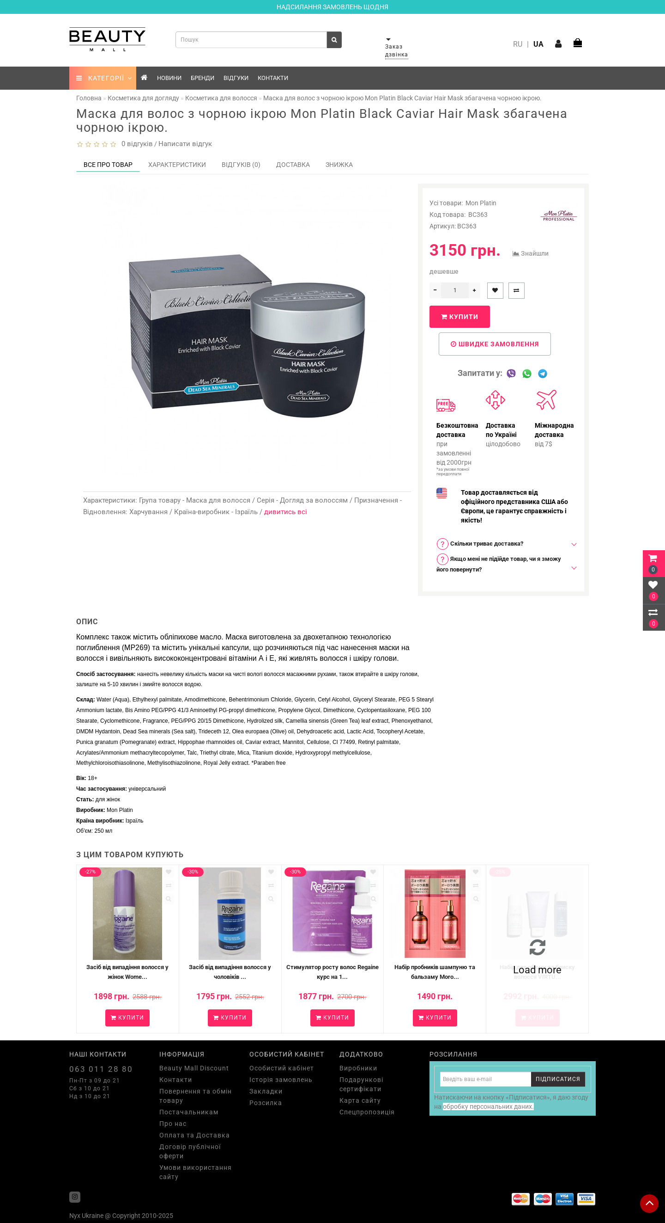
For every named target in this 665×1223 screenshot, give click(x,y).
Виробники (358, 1068)
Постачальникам (188, 1112)
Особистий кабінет (281, 1068)
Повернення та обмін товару (195, 1096)
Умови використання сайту (195, 1172)
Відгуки (236, 77)
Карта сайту (360, 1100)
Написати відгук (185, 144)
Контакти (273, 77)
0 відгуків (135, 144)
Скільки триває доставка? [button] (479, 544)
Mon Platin (481, 203)
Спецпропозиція (367, 1112)
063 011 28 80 (101, 1069)
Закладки (266, 1091)
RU (517, 44)
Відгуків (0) (241, 164)
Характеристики (177, 164)
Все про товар (108, 164)
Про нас (173, 1123)
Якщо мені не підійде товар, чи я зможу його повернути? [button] (498, 563)
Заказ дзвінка (396, 50)
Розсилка (265, 1102)
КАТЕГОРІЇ (104, 78)
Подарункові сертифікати (361, 1084)
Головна (89, 98)
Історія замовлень (281, 1079)
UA (538, 44)
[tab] (503, 544)
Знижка (339, 164)
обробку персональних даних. (488, 1106)
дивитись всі (285, 512)
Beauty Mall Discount (194, 1068)
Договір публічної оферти (190, 1151)
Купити (459, 316)
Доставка (293, 164)
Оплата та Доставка (194, 1135)
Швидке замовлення (495, 344)
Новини (169, 77)
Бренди (202, 77)
